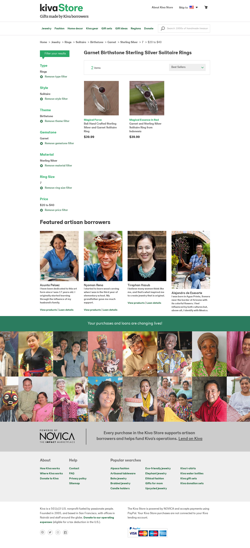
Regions (136, 28)
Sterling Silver (48, 161)
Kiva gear (92, 28)
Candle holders (120, 488)
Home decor (75, 28)
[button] (163, 29)
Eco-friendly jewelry (158, 468)
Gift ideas (121, 28)
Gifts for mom (154, 483)
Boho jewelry (118, 478)
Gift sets (106, 28)
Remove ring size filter (56, 188)
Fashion (59, 28)
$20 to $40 (47, 205)
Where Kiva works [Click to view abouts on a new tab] (51, 473)
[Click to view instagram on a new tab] (59, 532)
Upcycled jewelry (156, 488)
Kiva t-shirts (188, 468)
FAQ (71, 473)
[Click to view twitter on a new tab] (51, 532)
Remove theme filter (54, 121)
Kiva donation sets (192, 483)
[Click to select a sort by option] (187, 67)
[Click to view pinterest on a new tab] (44, 532)
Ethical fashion (154, 478)
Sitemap (74, 483)
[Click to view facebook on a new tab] (66, 532)
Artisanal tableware (123, 473)
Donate (148, 28)
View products (48, 310)
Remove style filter (54, 99)
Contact (74, 468)
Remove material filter (56, 165)
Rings (43, 72)
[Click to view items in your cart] (206, 8)
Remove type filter (53, 76)
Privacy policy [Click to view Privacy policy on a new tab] (77, 478)
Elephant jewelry (155, 473)
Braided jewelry (120, 483)
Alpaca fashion (119, 468)
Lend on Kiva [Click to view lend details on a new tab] (190, 439)
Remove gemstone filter (57, 143)
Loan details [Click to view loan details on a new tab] (66, 310)
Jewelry (46, 28)
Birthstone (46, 116)
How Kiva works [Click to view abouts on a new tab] (50, 468)
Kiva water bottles (191, 473)
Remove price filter (54, 210)
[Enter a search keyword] (184, 28)
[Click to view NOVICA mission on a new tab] (57, 436)
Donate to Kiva (49, 478)
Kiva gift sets (188, 478)
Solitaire (45, 94)
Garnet (44, 138)
